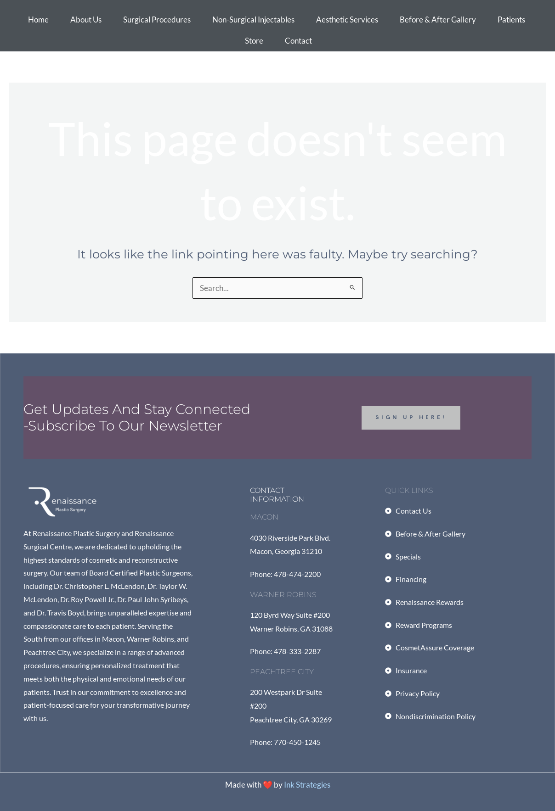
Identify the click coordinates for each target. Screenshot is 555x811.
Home (38, 19)
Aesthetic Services (347, 19)
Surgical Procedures (157, 19)
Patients (511, 19)
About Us (86, 19)
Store (254, 40)
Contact (298, 40)
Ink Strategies (307, 784)
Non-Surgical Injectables (253, 19)
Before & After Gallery (438, 19)
